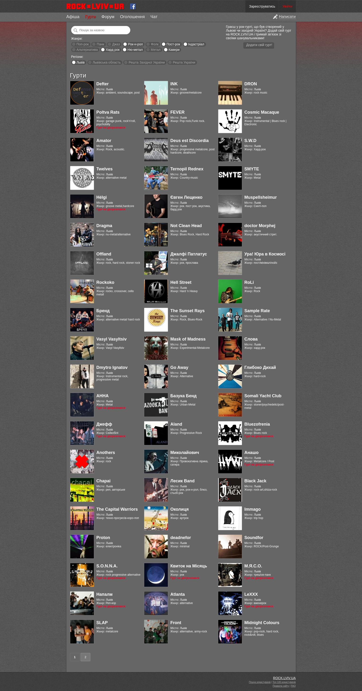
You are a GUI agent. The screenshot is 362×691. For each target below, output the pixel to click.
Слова (251, 339)
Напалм (104, 594)
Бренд (103, 310)
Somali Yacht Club (263, 395)
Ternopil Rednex (187, 169)
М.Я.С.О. (253, 566)
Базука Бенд (183, 395)
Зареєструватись (262, 6)
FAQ (293, 686)
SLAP (102, 622)
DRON (250, 84)
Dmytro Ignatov (112, 367)
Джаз (116, 44)
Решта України (184, 62)
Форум (107, 16)
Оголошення (132, 16)
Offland (103, 254)
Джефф (104, 424)
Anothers (105, 452)
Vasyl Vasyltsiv (111, 339)
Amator (103, 140)
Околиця (179, 509)
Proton (103, 537)
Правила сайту (281, 686)
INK (174, 84)
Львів (80, 62)
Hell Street (181, 282)
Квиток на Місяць (188, 566)
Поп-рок (82, 44)
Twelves (104, 169)
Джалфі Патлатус (188, 254)
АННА (102, 395)
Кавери (174, 50)
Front (175, 622)
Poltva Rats (108, 112)
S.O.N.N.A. (107, 566)
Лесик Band (182, 481)
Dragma (104, 225)
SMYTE (251, 169)
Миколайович (184, 452)
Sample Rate (257, 310)
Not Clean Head (186, 225)
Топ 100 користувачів (284, 682)
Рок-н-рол (135, 44)
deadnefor (180, 537)
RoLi (249, 282)
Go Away (179, 367)
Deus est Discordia (189, 140)
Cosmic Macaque (261, 112)
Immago (252, 509)
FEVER (177, 112)
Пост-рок (173, 44)
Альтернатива (87, 50)
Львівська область (107, 62)
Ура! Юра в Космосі (265, 254)
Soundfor (253, 537)
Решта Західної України (147, 62)
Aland (176, 424)
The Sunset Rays (187, 310)
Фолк (154, 44)
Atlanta (177, 594)
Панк (100, 44)
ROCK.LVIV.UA (284, 678)
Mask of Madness (188, 339)
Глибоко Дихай (260, 367)
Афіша (72, 16)
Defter (102, 84)
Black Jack (255, 481)
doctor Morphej (259, 225)
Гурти (90, 16)
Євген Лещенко (186, 197)
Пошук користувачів (260, 682)
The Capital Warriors (117, 509)
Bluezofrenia (257, 424)
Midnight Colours (261, 622)
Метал (156, 50)
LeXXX (251, 594)
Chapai (103, 481)
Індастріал (196, 44)
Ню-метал (135, 50)
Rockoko (105, 282)
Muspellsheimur (260, 197)
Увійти (287, 6)
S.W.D (250, 140)
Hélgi (101, 197)
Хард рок (112, 50)
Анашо (251, 452)
